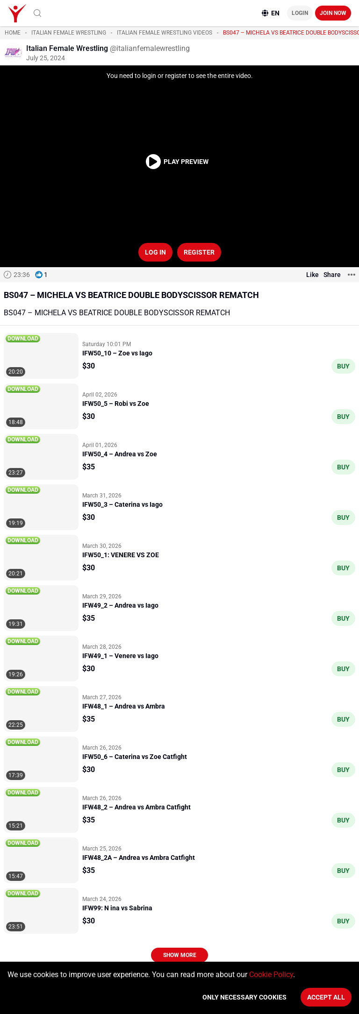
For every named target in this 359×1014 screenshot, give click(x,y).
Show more (179, 955)
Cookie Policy (271, 974)
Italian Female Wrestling (68, 32)
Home (13, 32)
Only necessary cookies (244, 997)
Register (199, 252)
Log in (155, 252)
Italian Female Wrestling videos (164, 32)
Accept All (326, 997)
